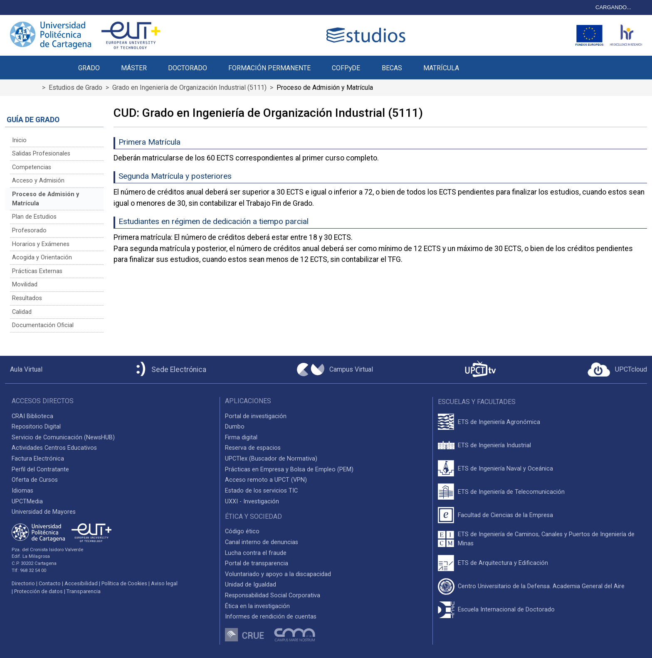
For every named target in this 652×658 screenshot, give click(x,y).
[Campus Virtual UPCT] (335, 369)
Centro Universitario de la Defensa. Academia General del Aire (541, 586)
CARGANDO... (613, 7)
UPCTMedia (27, 501)
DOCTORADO (187, 68)
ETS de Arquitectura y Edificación (503, 563)
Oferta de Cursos (35, 479)
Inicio (19, 140)
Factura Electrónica (38, 458)
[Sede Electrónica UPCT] (169, 370)
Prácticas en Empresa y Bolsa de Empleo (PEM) (289, 469)
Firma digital (241, 437)
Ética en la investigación (257, 606)
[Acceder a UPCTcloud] (617, 369)
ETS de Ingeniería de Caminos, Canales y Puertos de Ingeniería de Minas (546, 539)
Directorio (23, 583)
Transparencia (84, 591)
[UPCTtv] (480, 370)
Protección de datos (38, 591)
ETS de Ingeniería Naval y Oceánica (505, 468)
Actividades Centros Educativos (54, 447)
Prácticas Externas (37, 271)
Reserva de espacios (253, 447)
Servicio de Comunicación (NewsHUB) (63, 437)
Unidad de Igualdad (250, 584)
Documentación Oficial (43, 325)
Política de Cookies (124, 583)
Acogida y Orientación (42, 257)
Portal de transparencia (256, 563)
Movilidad (24, 284)
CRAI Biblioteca (32, 416)
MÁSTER (134, 68)
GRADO (89, 68)
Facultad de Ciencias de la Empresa (505, 515)
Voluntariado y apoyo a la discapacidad (278, 574)
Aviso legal (164, 583)
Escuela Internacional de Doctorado (506, 609)
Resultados (27, 298)
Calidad (22, 311)
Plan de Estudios (34, 216)
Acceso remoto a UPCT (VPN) (266, 479)
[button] (480, 63)
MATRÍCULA (441, 68)
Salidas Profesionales (41, 153)
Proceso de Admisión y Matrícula (45, 199)
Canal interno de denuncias (261, 542)
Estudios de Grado (75, 87)
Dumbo (234, 426)
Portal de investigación (255, 416)
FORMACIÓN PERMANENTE (269, 68)
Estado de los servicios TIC (261, 490)
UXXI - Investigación (252, 501)
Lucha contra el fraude (255, 553)
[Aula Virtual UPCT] (23, 370)
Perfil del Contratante (40, 469)
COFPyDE (346, 68)
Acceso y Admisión (38, 180)
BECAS (392, 68)
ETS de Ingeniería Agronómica (499, 422)
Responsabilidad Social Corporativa (272, 595)
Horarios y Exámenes (40, 244)
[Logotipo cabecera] (367, 35)
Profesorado (29, 230)
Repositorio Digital (36, 426)
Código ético (242, 531)
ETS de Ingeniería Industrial (494, 445)
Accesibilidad (81, 583)
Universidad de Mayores (44, 511)
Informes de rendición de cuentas (270, 616)
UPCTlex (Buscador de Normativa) (271, 458)
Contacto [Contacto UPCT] (50, 583)
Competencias (31, 167)
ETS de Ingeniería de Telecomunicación (511, 491)
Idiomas (22, 490)
